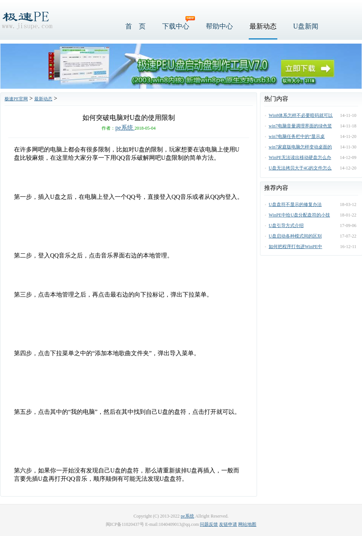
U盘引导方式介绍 (286, 225)
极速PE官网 (16, 98)
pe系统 (124, 127)
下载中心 (175, 26)
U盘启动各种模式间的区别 (295, 236)
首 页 (135, 26)
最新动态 (263, 26)
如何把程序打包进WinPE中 (295, 246)
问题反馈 (209, 524)
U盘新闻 (305, 26)
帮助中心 (219, 26)
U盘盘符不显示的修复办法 (295, 204)
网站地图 (247, 524)
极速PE (26, 20)
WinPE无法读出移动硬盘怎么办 (300, 157)
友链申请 (228, 524)
